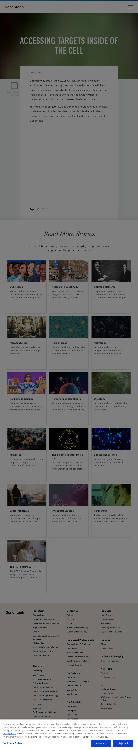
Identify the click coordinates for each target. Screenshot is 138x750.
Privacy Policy (9, 734)
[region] (69, 734)
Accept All (100, 743)
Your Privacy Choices (12, 743)
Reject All (123, 743)
